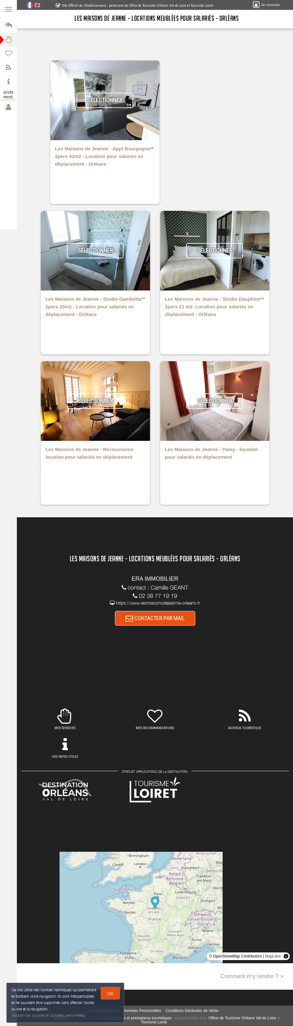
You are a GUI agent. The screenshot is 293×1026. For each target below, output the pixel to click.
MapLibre (273, 956)
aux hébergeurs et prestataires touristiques (135, 1018)
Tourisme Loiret (154, 1022)
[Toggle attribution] (286, 956)
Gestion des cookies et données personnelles (48, 1015)
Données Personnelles (142, 1010)
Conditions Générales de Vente (192, 1010)
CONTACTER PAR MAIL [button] (155, 618)
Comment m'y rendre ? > (251, 976)
